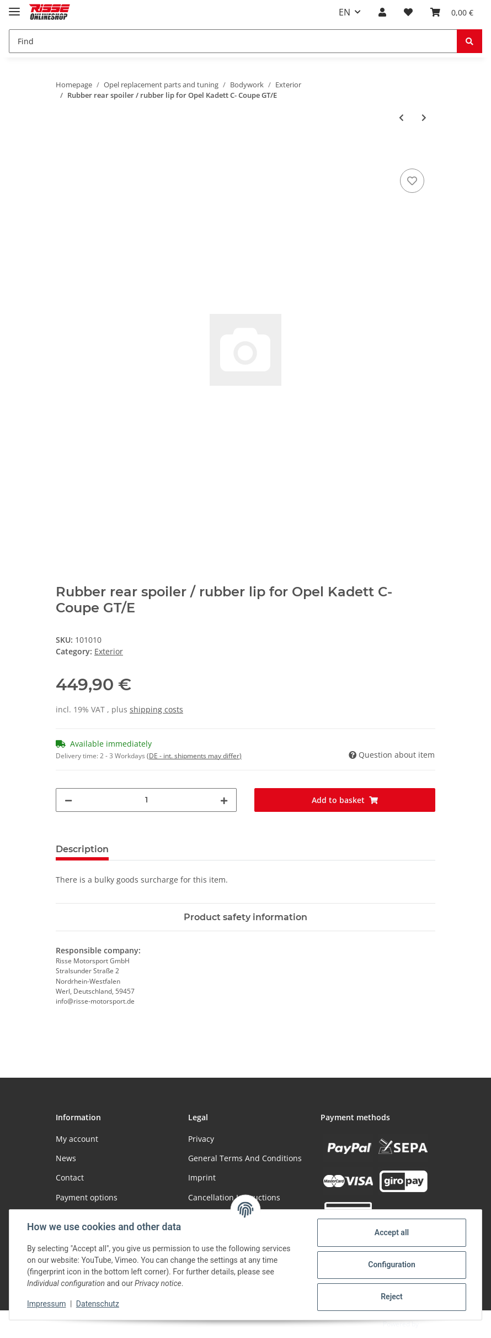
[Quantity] (146, 800)
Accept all (392, 1232)
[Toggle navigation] (14, 7)
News (66, 1158)
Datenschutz (97, 1303)
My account (77, 1139)
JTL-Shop (433, 1324)
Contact (70, 1177)
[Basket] (451, 12)
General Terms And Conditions (245, 1158)
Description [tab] (82, 849)
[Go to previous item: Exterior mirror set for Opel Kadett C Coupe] (401, 117)
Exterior (108, 651)
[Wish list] (408, 12)
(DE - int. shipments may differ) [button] (194, 755)
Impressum (46, 1303)
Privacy (201, 1139)
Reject (392, 1296)
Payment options (87, 1197)
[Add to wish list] (412, 181)
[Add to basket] (64, 154)
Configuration (391, 1264)
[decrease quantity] (68, 800)
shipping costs (156, 709)
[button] (382, 12)
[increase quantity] (224, 800)
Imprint (202, 1177)
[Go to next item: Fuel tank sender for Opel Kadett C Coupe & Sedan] (424, 117)
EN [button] (344, 12)
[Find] (233, 41)
